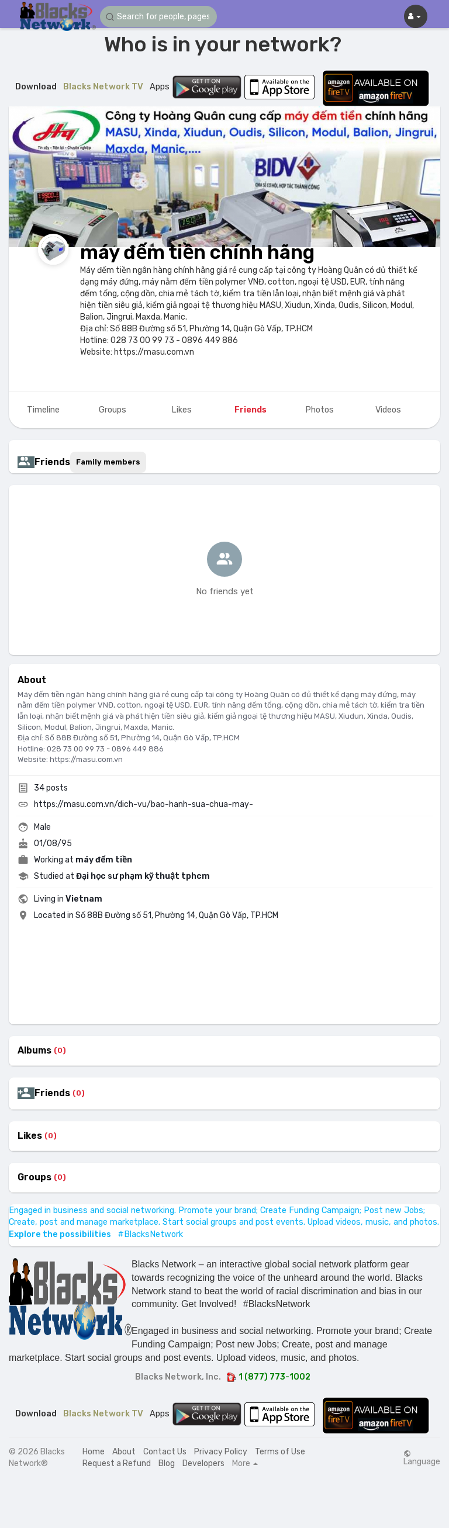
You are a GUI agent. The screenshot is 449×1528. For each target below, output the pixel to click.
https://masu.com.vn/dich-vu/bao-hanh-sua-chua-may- (143, 804)
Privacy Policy (220, 1452)
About (124, 1452)
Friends (52, 1093)
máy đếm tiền (103, 860)
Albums (34, 1050)
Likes (30, 1136)
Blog (166, 1463)
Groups (34, 1177)
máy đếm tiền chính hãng (197, 252)
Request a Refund (116, 1463)
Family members (108, 462)
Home (93, 1452)
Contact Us (164, 1452)
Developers (203, 1463)
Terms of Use (280, 1452)
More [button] (245, 1464)
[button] (158, 16)
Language (421, 1458)
